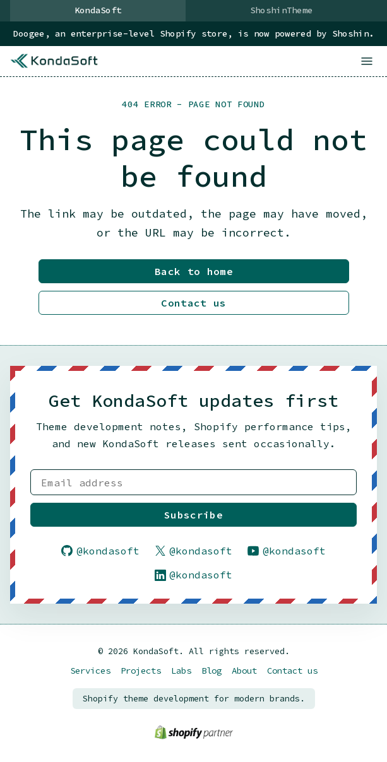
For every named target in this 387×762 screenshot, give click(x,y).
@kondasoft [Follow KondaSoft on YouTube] (286, 550)
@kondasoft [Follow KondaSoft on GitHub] (100, 550)
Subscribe (193, 514)
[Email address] (193, 482)
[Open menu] (366, 61)
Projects (141, 671)
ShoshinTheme (281, 10)
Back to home (194, 272)
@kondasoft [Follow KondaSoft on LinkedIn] (194, 575)
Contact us (193, 304)
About (244, 671)
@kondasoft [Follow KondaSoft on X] (194, 550)
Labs (181, 671)
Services (90, 671)
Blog (211, 671)
